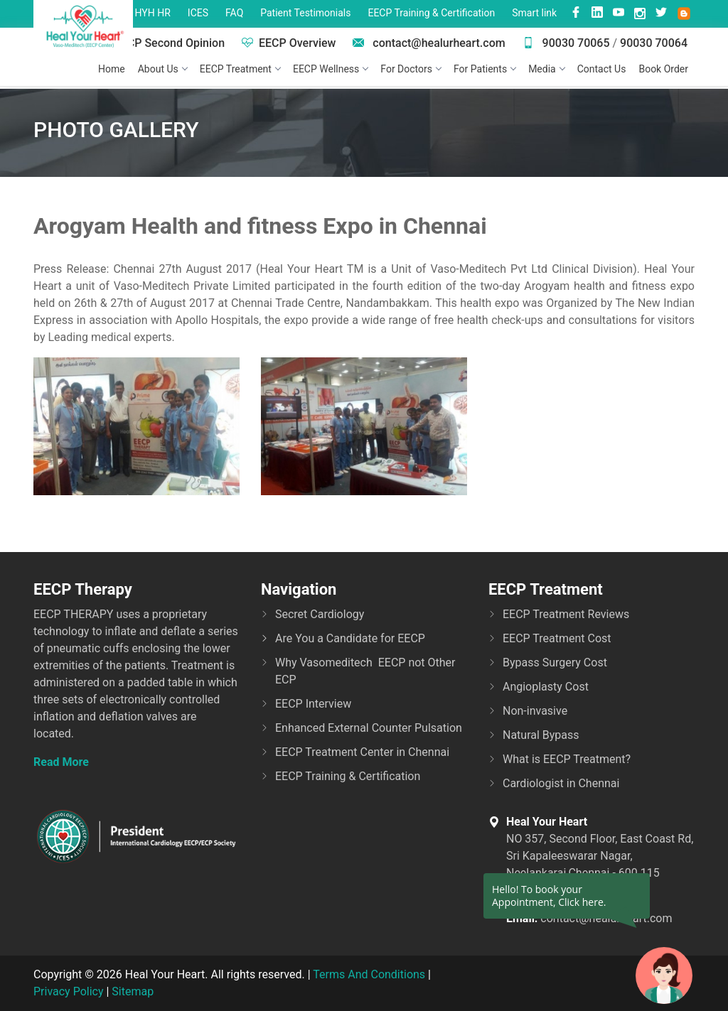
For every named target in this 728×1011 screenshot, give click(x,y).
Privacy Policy (68, 991)
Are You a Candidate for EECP (350, 638)
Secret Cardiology (319, 614)
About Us (162, 69)
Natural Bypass (541, 735)
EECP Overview (289, 43)
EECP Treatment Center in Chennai (362, 752)
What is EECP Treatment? (567, 759)
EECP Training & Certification (431, 12)
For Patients (484, 69)
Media (546, 69)
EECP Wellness (330, 69)
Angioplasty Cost (546, 686)
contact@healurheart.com (429, 43)
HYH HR (153, 12)
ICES (198, 12)
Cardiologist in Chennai (561, 783)
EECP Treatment (240, 69)
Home (111, 69)
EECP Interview (313, 703)
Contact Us (601, 69)
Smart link (534, 12)
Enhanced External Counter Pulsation (368, 728)
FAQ (234, 12)
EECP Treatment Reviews (566, 614)
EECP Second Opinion (161, 43)
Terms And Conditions (369, 974)
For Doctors (410, 69)
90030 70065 (566, 43)
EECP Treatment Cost (557, 638)
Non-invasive (535, 711)
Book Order (663, 69)
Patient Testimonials (305, 12)
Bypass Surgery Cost (555, 662)
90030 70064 (653, 43)
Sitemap (133, 991)
